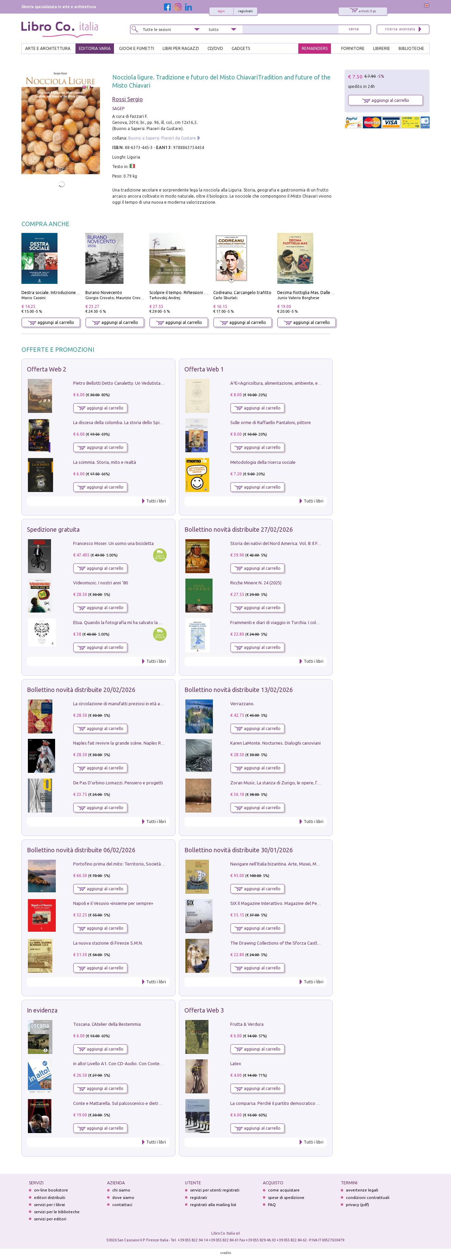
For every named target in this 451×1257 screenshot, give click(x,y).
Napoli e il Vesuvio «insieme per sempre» (113, 903)
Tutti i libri (156, 501)
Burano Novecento (103, 292)
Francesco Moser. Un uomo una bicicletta (113, 543)
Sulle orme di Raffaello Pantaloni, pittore (270, 422)
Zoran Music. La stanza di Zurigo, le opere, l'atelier (280, 782)
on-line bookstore (51, 1190)
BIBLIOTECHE (411, 48)
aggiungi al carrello (51, 322)
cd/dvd (215, 48)
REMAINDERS (315, 48)
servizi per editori (50, 1219)
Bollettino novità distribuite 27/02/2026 (238, 529)
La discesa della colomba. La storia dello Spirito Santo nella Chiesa (138, 422)
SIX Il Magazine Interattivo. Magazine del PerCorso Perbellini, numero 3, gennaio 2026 (314, 903)
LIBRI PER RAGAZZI (181, 48)
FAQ (272, 1204)
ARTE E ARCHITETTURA (47, 48)
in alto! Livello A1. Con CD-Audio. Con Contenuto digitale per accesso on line (148, 1063)
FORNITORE (353, 48)
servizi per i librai (49, 1204)
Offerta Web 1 (204, 369)
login (221, 11)
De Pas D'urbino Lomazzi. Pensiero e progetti (118, 782)
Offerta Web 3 (204, 1010)
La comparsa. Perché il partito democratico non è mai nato (288, 1103)
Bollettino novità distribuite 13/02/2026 (238, 689)
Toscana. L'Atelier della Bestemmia (107, 1024)
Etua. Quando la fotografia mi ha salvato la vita (119, 622)
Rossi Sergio (127, 99)
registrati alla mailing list (213, 1204)
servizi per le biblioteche (57, 1211)
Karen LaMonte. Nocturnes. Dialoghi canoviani (275, 743)
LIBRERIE (381, 48)
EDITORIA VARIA (95, 48)
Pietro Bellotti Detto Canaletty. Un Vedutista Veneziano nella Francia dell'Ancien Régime (159, 383)
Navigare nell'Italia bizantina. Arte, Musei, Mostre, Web (284, 863)
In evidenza (42, 1010)
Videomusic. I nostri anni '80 (100, 582)
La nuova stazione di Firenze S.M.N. (108, 943)
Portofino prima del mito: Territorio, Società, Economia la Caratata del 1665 (148, 863)
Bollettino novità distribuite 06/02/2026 (81, 849)
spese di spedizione (286, 1197)
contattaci (122, 1204)
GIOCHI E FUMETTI (136, 48)
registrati (245, 11)
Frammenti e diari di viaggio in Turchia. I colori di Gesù (283, 622)
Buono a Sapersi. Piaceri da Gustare (162, 138)
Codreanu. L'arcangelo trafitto (242, 292)
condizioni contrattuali (367, 1197)
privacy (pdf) (357, 1204)
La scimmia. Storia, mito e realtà (104, 462)
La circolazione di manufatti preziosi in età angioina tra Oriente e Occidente (147, 703)
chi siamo (121, 1190)
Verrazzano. (242, 703)
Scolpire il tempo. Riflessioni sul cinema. (187, 292)
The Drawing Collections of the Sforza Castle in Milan (282, 943)
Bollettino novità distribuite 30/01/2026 (238, 849)
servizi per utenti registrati (214, 1190)
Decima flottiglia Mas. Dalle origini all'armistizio (323, 292)
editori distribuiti (49, 1197)
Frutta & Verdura (247, 1024)
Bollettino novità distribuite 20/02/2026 (81, 689)
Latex (235, 1063)
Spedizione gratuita (53, 529)
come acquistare (284, 1190)
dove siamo (123, 1197)
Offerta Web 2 (46, 369)
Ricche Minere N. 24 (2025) (256, 582)
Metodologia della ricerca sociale (263, 462)
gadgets (241, 48)
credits (225, 1253)
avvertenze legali (362, 1190)
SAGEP (118, 108)
